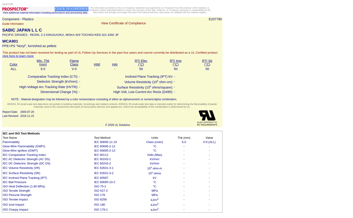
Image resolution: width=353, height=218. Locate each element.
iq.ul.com (7, 4)
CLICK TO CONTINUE (71, 8)
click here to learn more (18, 56)
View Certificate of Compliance (123, 23)
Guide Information (13, 23)
